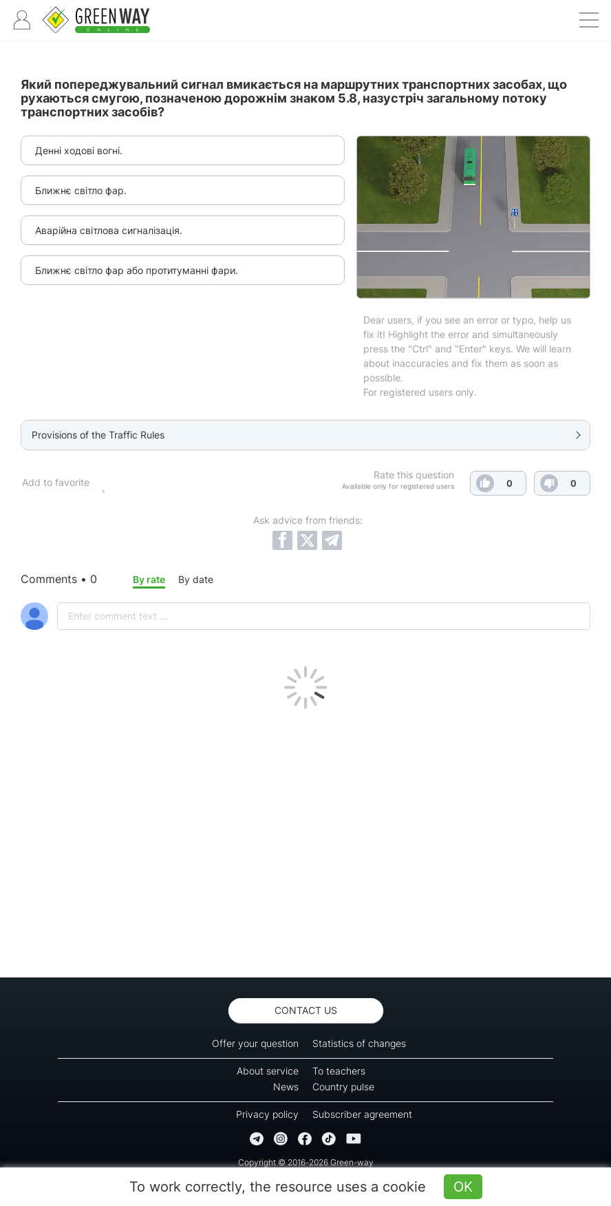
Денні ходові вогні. (78, 150)
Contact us (306, 1010)
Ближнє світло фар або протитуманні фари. (136, 270)
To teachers (338, 1071)
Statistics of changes (359, 1043)
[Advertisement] (305, 839)
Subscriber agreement (362, 1114)
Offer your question (255, 1043)
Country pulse (343, 1086)
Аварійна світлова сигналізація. (108, 230)
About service (268, 1071)
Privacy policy (267, 1114)
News (286, 1086)
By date (195, 579)
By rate (149, 579)
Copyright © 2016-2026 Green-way (306, 1162)
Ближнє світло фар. (81, 190)
